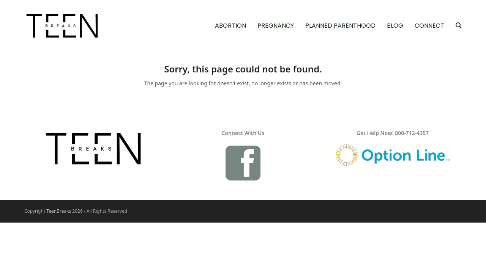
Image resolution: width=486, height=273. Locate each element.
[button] (458, 25)
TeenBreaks (58, 211)
